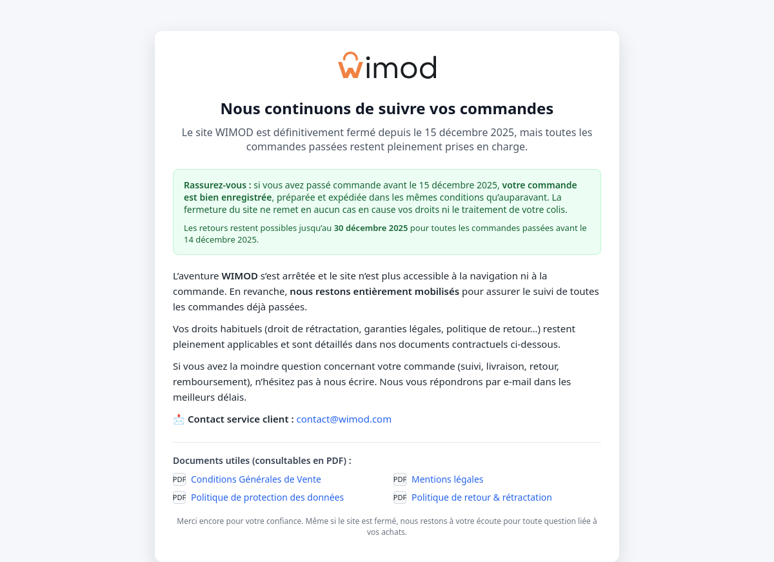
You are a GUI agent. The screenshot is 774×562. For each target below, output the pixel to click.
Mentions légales (448, 479)
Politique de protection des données (267, 497)
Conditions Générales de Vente (256, 479)
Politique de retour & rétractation (482, 497)
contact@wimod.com (344, 418)
